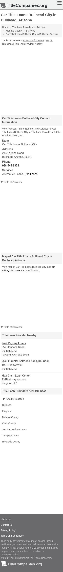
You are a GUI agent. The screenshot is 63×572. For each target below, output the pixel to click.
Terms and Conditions (12, 535)
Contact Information (33, 40)
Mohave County (10, 417)
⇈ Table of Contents (11, 182)
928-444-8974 (10, 165)
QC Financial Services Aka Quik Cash (26, 361)
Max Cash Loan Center (16, 375)
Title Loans (30, 174)
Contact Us (6, 525)
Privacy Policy (8, 530)
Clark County (9, 423)
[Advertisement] (31, 79)
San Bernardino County (14, 429)
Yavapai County (10, 435)
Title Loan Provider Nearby (28, 44)
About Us (6, 519)
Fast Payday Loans (14, 343)
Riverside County (11, 441)
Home (5, 27)
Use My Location (13, 399)
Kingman (6, 411)
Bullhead (6, 405)
